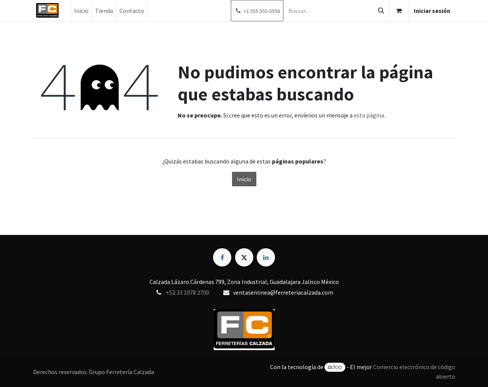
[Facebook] (222, 257)
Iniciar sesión (432, 10)
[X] (244, 257)
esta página (369, 115)
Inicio (244, 179)
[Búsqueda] (381, 10)
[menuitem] (81, 10)
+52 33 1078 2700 (187, 292)
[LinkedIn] (266, 257)
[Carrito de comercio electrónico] (399, 10)
